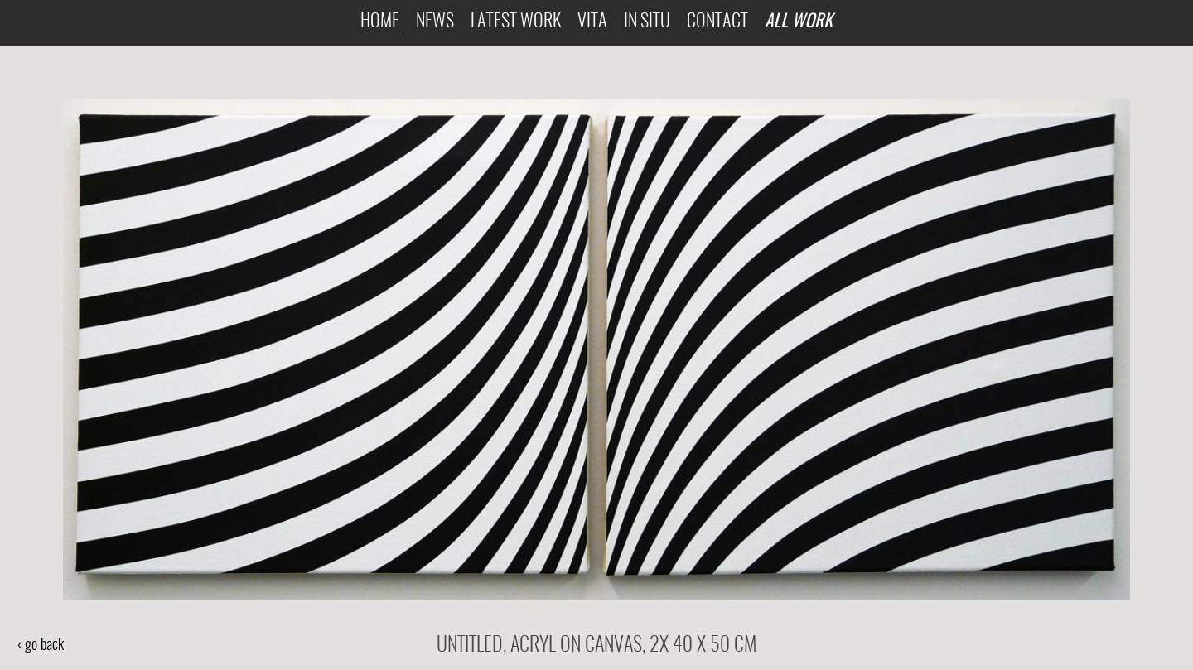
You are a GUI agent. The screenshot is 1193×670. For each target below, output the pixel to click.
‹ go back (40, 646)
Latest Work (516, 22)
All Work (799, 20)
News (435, 22)
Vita (592, 22)
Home (379, 22)
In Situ (647, 22)
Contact (717, 22)
